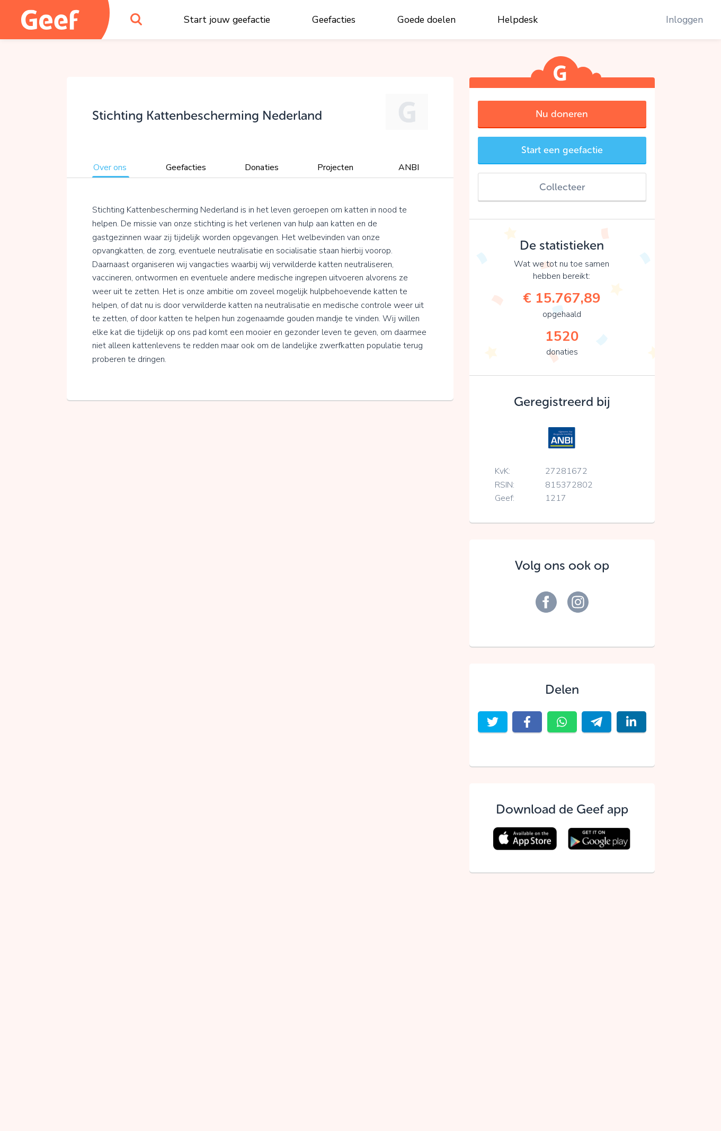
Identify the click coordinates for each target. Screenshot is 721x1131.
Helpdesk (517, 19)
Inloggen (684, 19)
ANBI (408, 167)
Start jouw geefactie (227, 19)
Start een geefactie (562, 150)
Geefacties (333, 19)
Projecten (335, 167)
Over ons (110, 167)
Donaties (262, 167)
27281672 (566, 471)
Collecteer (562, 187)
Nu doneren (562, 114)
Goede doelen (426, 19)
